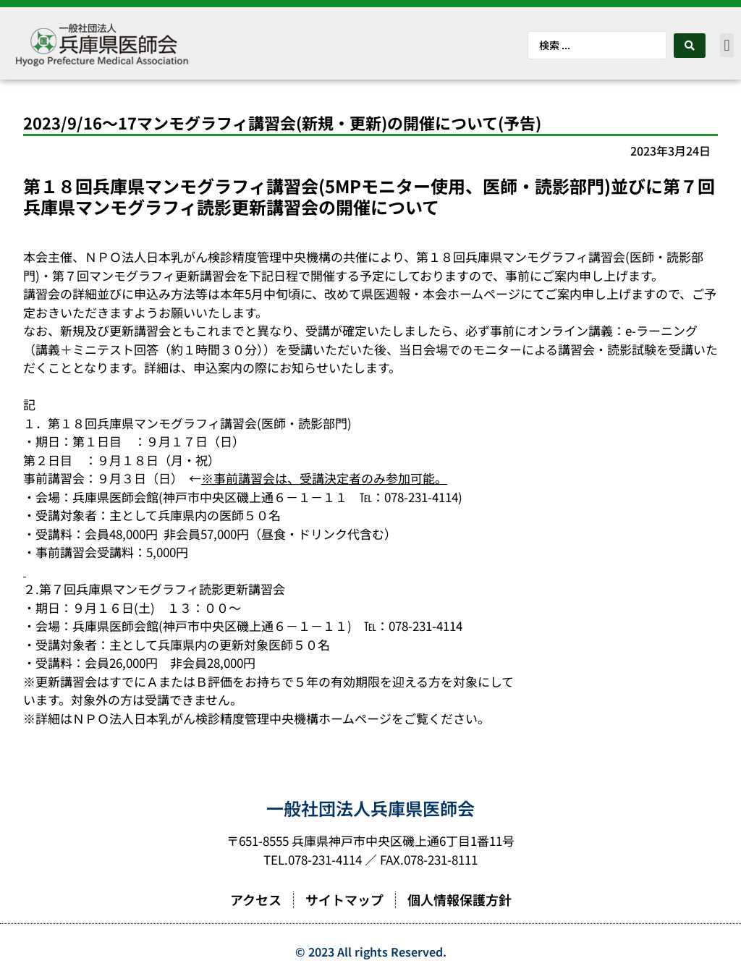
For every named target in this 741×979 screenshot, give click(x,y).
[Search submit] (690, 45)
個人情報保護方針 (459, 899)
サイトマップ (344, 899)
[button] (727, 45)
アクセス (255, 899)
